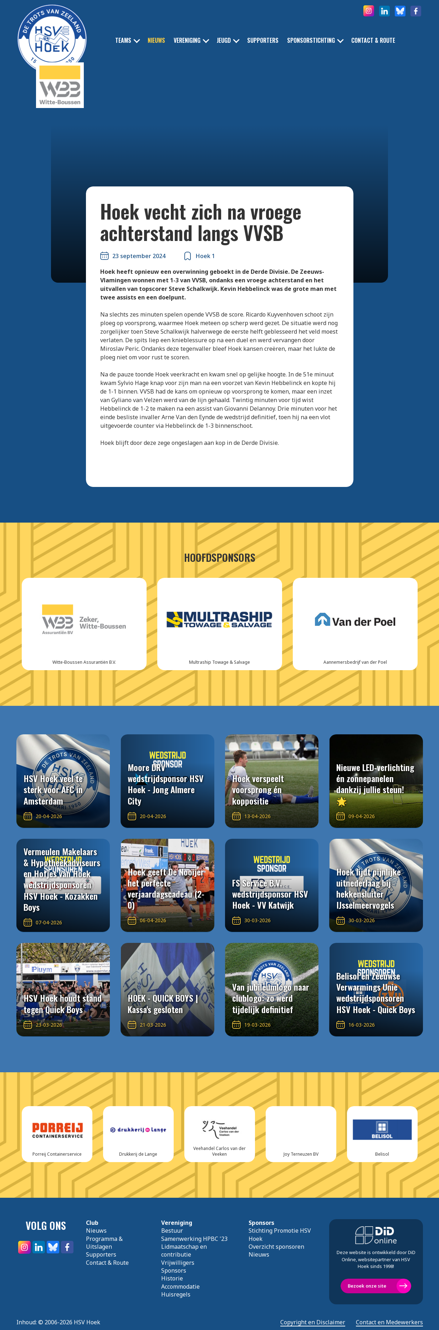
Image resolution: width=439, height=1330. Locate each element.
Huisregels (175, 1294)
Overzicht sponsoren (276, 1247)
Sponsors (173, 1270)
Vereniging (187, 40)
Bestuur (172, 1230)
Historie (172, 1278)
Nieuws (156, 40)
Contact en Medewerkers (389, 1322)
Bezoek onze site (367, 1286)
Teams (123, 40)
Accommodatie (180, 1286)
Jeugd (224, 40)
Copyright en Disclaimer (312, 1322)
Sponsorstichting (311, 40)
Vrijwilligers (177, 1263)
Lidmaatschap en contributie (184, 1250)
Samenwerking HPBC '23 (194, 1239)
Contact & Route (373, 40)
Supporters (263, 40)
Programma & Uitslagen (104, 1243)
